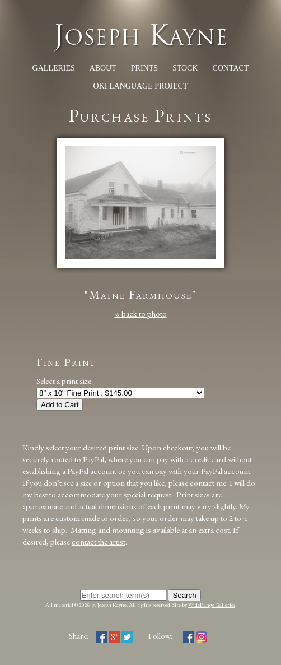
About (103, 68)
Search (184, 595)
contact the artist (98, 541)
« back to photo (141, 313)
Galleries (53, 68)
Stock (185, 68)
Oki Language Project (140, 86)
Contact (230, 68)
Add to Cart (59, 405)
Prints (144, 68)
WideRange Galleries (211, 604)
